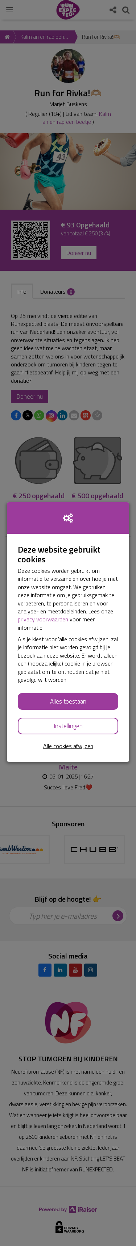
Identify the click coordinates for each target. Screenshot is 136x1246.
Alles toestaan (68, 701)
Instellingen (68, 726)
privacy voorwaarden (43, 619)
